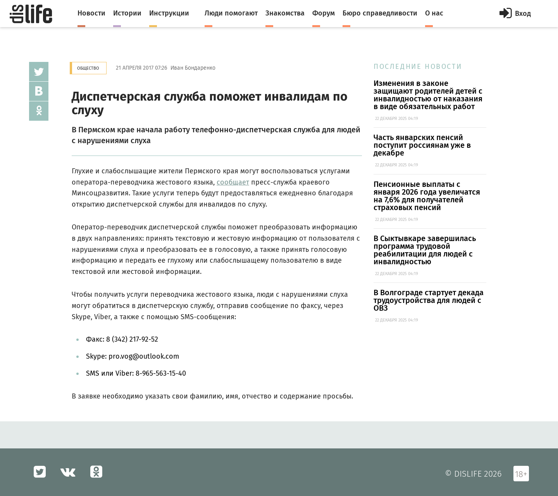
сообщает (233, 182)
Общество (88, 68)
